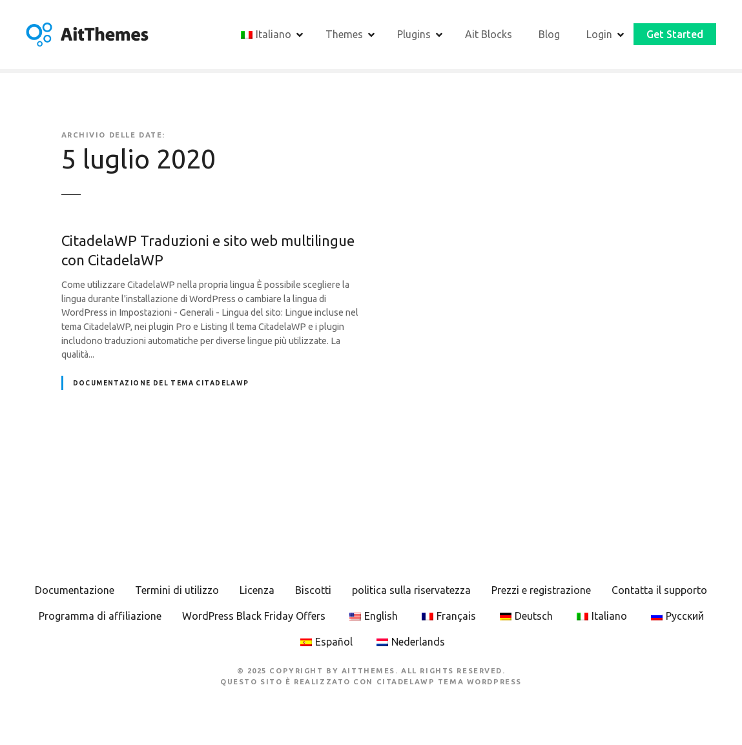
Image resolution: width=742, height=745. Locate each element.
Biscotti (313, 590)
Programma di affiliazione (100, 616)
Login (599, 34)
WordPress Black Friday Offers (253, 616)
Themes (344, 34)
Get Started (674, 34)
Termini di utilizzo (177, 590)
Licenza (257, 590)
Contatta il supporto (659, 590)
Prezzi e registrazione (541, 590)
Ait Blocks (488, 34)
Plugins (414, 34)
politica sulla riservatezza (411, 590)
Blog (549, 34)
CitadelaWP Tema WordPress (449, 682)
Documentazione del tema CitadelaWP (161, 383)
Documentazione (74, 590)
